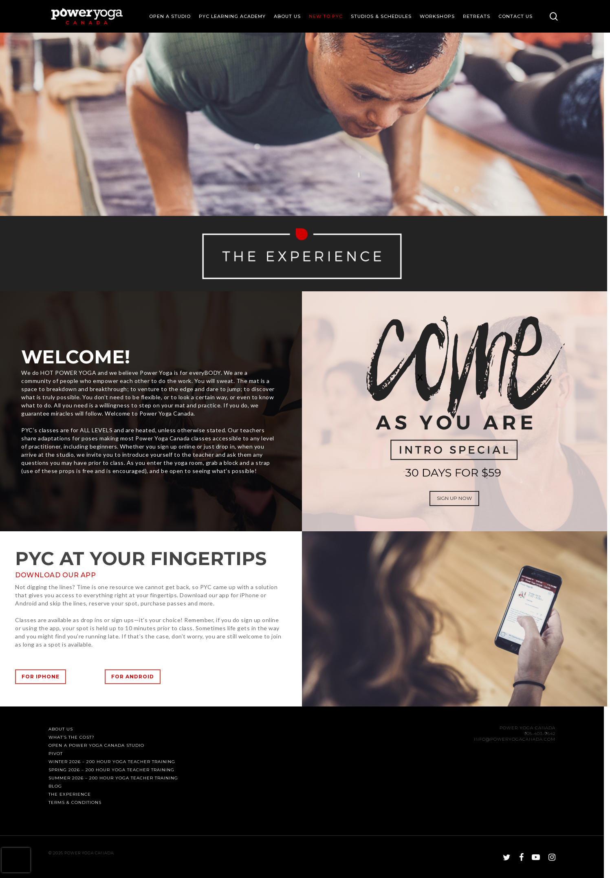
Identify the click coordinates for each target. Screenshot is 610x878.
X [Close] (420, 377)
